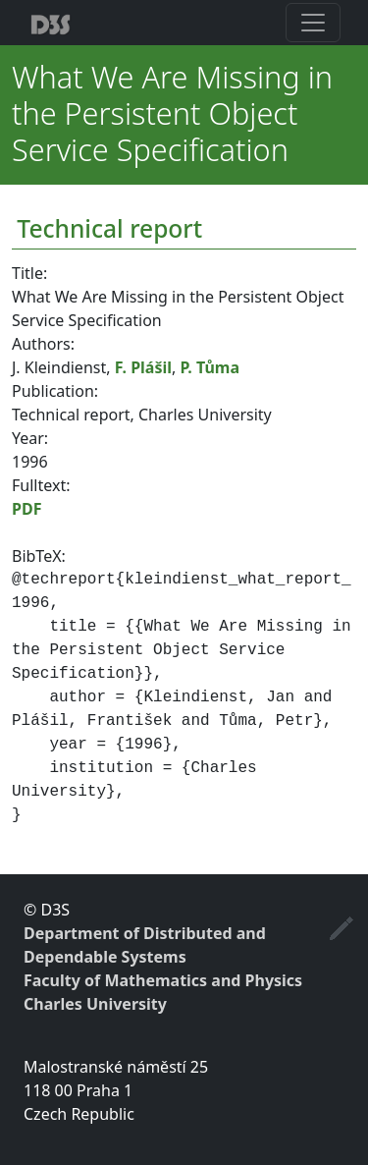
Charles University (95, 1004)
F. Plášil (143, 367)
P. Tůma (209, 367)
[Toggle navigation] (313, 22)
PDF (26, 509)
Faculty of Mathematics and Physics (163, 980)
